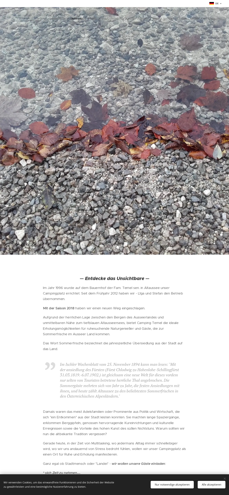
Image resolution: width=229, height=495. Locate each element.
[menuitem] (71, 18)
